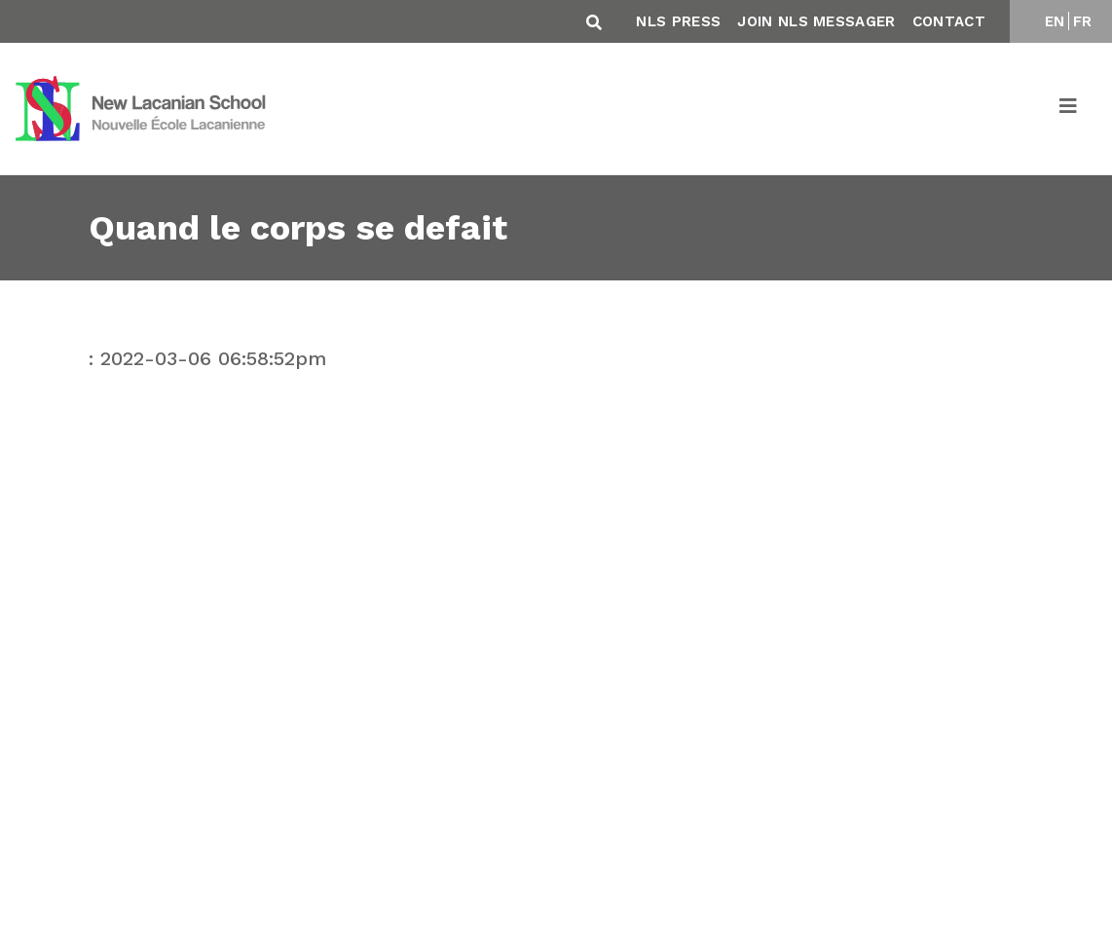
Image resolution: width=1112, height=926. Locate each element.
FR (1083, 21)
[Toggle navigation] (1069, 109)
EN (1055, 21)
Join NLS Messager (816, 21)
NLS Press (678, 21)
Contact (948, 21)
